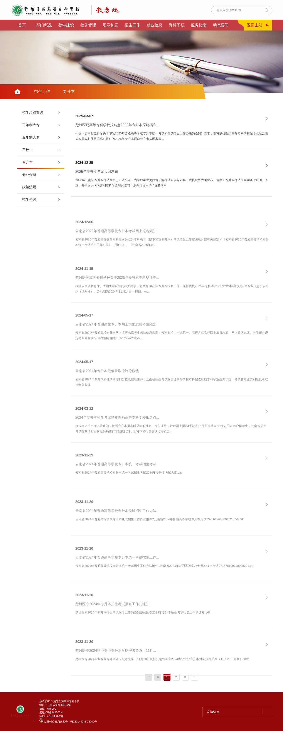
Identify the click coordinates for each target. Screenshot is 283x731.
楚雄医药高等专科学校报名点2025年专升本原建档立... (117, 125)
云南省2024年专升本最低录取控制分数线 (107, 381)
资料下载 (176, 25)
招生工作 (132, 25)
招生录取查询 (32, 112)
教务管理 (88, 25)
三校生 (27, 150)
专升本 (69, 91)
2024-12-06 (84, 232)
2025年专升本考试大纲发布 (96, 171)
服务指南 (199, 25)
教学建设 (66, 25)
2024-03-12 (84, 418)
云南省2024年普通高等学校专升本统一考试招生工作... (117, 567)
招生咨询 (29, 199)
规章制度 (110, 25)
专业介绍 (29, 174)
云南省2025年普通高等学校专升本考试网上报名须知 (115, 241)
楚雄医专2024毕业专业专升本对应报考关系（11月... (115, 660)
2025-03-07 (84, 116)
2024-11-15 (84, 278)
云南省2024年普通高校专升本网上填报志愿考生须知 (115, 334)
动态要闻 (221, 25)
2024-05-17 (84, 325)
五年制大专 (31, 137)
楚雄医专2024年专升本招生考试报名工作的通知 (112, 614)
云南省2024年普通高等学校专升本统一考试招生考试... (117, 474)
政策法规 (29, 187)
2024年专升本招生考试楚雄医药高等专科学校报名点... (117, 427)
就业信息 (154, 25)
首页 (22, 25)
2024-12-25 (84, 163)
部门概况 (44, 25)
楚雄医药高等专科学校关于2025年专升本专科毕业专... (117, 287)
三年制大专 (31, 125)
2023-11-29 (84, 465)
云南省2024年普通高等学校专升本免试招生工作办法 (115, 520)
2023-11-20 (84, 512)
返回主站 (255, 25)
